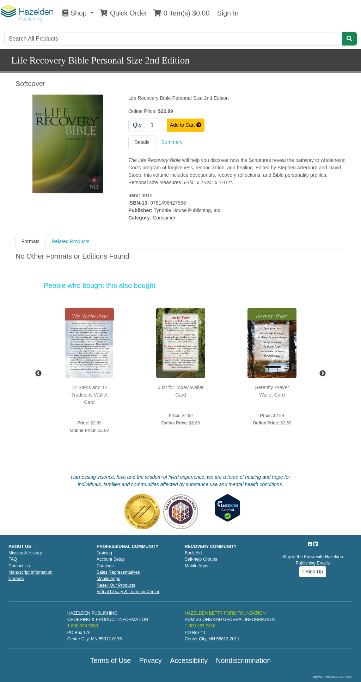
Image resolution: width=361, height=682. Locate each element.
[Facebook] (310, 544)
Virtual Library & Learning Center (128, 591)
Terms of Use (110, 660)
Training (104, 552)
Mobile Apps (108, 578)
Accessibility (189, 660)
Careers (16, 578)
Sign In (226, 13)
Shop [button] (75, 13)
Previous (38, 373)
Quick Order (123, 13)
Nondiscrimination (243, 660)
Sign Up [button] (312, 571)
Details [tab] (141, 142)
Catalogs (105, 565)
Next (322, 373)
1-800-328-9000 (82, 625)
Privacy (150, 660)
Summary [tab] (172, 142)
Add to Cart (185, 125)
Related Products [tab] (70, 241)
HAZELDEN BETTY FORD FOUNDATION (225, 613)
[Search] (173, 39)
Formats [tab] (30, 241)
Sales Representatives (118, 572)
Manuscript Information (30, 572)
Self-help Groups (201, 559)
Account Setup (111, 559)
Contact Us (19, 565)
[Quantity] (156, 125)
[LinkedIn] (315, 544)
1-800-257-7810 (200, 625)
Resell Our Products (116, 585)
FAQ (12, 559)
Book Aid (193, 552)
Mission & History (25, 552)
